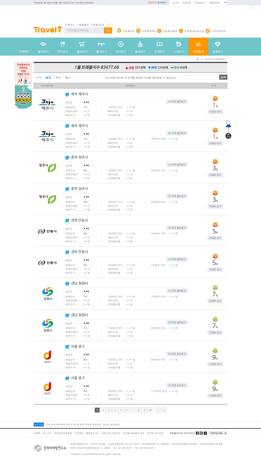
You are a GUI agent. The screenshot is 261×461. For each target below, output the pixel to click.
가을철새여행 (98, 24)
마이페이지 (200, 2)
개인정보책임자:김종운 (211, 443)
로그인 (176, 2)
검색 (223, 77)
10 (150, 409)
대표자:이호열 (98, 443)
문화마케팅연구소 (79, 443)
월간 (68, 77)
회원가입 (187, 2)
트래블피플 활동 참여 (134, 433)
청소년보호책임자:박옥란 (184, 443)
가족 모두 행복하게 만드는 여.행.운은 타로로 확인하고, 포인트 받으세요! (83, 424)
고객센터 (78, 433)
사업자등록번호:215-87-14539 (123, 443)
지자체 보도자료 (155, 433)
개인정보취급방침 (63, 433)
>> (163, 410)
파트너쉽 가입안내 (111, 433)
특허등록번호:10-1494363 (155, 443)
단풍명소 (70, 24)
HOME (37, 433)
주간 (58, 77)
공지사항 (38, 424)
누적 (38, 77)
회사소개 (47, 433)
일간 (48, 77)
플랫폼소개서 (92, 433)
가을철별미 (83, 24)
